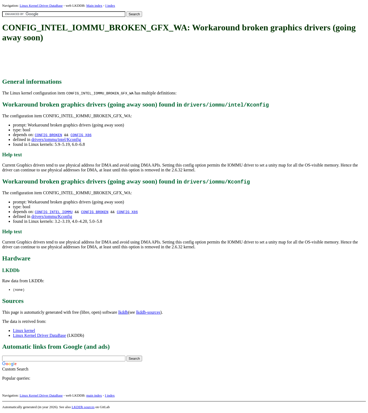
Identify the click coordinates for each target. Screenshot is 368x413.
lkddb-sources (148, 312)
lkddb (123, 312)
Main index (94, 5)
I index (110, 5)
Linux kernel (24, 331)
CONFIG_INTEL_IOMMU (54, 211)
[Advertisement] (100, 60)
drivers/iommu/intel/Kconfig (56, 139)
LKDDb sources (83, 407)
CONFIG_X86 (80, 134)
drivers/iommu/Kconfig (51, 216)
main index (94, 396)
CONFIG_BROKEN (48, 134)
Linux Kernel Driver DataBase (41, 5)
